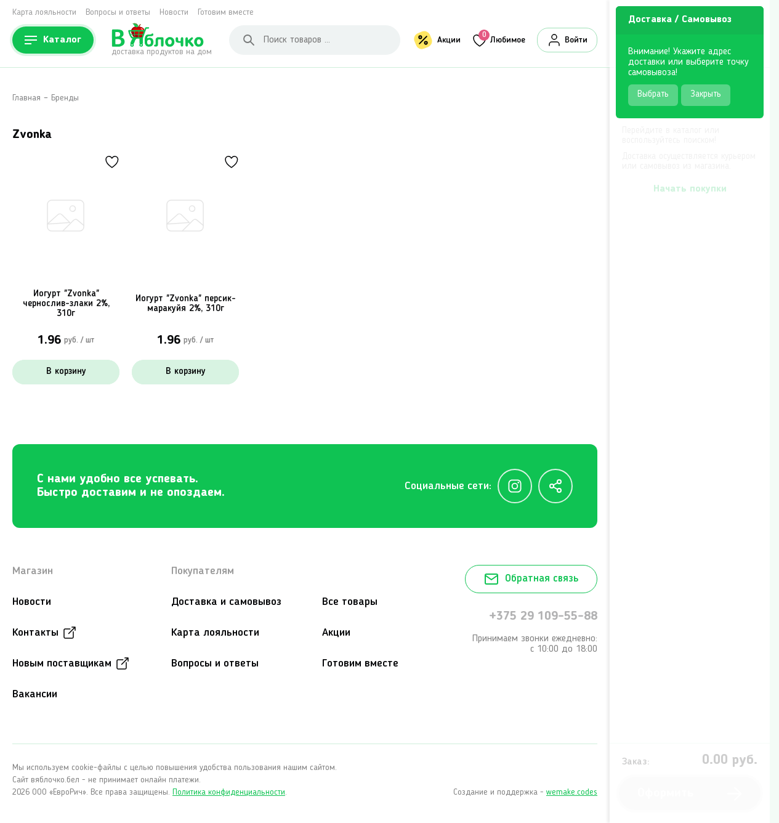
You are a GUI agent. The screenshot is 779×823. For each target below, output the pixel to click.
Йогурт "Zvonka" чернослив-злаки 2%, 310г (66, 304)
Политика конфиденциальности (228, 792)
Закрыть (705, 94)
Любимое (501, 38)
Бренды (65, 98)
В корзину (66, 371)
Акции (449, 40)
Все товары (349, 601)
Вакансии (34, 694)
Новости (173, 12)
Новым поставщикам (61, 663)
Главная (26, 98)
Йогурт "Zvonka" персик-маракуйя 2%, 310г (185, 304)
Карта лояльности (44, 12)
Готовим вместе (226, 12)
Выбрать (653, 94)
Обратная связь (531, 579)
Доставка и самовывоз (226, 601)
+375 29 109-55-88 (543, 616)
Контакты (35, 632)
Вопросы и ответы (118, 12)
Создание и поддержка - (525, 792)
